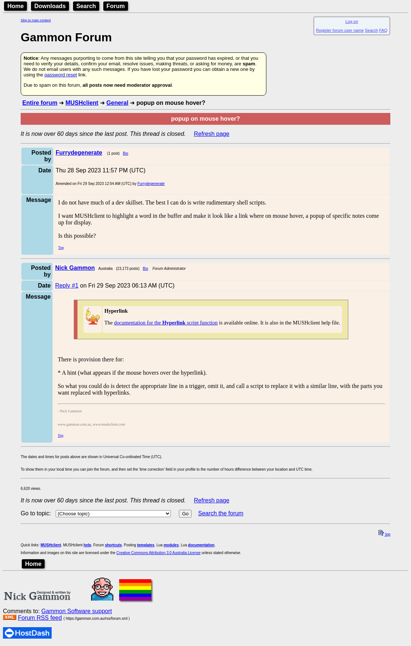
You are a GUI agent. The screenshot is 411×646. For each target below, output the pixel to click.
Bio (125, 153)
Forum (116, 6)
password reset (60, 75)
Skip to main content (36, 20)
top (384, 534)
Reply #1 (66, 285)
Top (61, 247)
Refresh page (211, 134)
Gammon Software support (76, 611)
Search (86, 6)
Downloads (50, 6)
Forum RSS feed (40, 618)
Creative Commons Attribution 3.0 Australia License (159, 553)
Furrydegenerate (151, 184)
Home (15, 6)
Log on (351, 21)
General (117, 103)
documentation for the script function (166, 323)
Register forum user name (340, 30)
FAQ (383, 30)
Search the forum (221, 513)
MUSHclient (81, 103)
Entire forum (39, 103)
